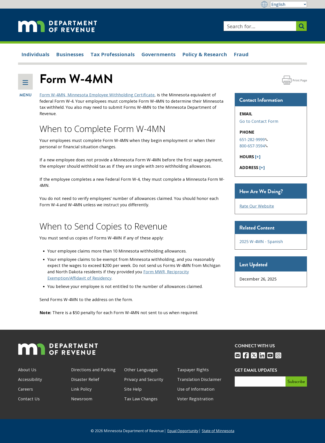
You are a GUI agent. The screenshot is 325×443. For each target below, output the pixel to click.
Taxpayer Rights (193, 369)
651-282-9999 (253, 139)
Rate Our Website (256, 206)
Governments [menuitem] (159, 54)
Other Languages (141, 369)
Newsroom (81, 398)
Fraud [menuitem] (241, 54)
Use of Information (195, 389)
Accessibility (30, 379)
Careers (25, 389)
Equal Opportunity (182, 430)
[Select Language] (288, 4)
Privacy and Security (143, 379)
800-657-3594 (253, 145)
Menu (25, 88)
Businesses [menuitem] (70, 54)
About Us (27, 369)
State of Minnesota (218, 430)
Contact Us (29, 398)
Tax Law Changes (141, 398)
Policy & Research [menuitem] (204, 54)
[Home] (57, 26)
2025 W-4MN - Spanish (261, 241)
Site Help (133, 389)
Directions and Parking (93, 369)
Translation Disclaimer (199, 379)
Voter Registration (195, 398)
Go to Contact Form (258, 121)
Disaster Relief (85, 379)
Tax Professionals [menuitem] (113, 54)
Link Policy (81, 389)
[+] (257, 156)
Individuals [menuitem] (35, 54)
